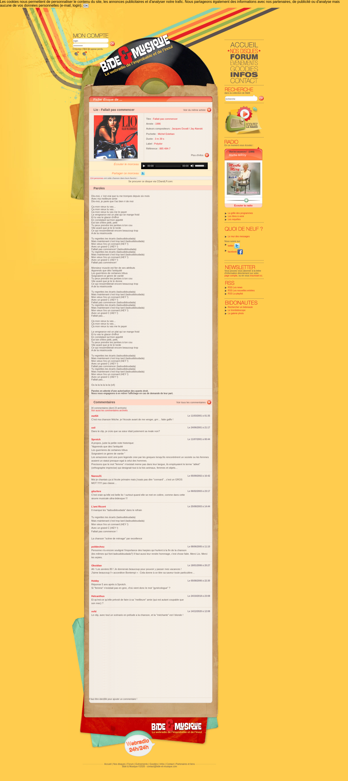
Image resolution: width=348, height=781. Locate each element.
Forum (130, 764)
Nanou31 (96, 476)
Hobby (95, 580)
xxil (93, 427)
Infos (162, 764)
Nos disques (119, 764)
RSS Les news (235, 287)
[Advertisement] (168, 20)
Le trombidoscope (237, 310)
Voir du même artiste (194, 110)
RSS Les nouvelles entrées (241, 290)
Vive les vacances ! (238, 151)
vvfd (94, 611)
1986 (158, 123)
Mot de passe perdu (93, 49)
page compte (231, 275)
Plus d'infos (197, 155)
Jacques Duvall (180, 128)
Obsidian (96, 565)
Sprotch (96, 439)
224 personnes (97, 178)
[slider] (168, 166)
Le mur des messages (239, 236)
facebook (235, 252)
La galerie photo (236, 313)
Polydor (158, 143)
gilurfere (96, 491)
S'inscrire (77, 49)
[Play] (144, 166)
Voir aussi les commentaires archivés (109, 410)
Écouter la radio (243, 205)
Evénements (141, 764)
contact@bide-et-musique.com (162, 766)
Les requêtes (234, 219)
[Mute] (192, 166)
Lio (96, 110)
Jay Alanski (196, 128)
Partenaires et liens (185, 764)
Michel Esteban (166, 134)
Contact (170, 764)
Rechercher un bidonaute (240, 307)
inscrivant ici (256, 275)
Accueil (107, 764)
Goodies (154, 764)
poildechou (98, 546)
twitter (234, 246)
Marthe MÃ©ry (237, 155)
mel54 (94, 416)
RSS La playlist (235, 293)
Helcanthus (98, 596)
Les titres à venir (236, 216)
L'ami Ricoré (98, 506)
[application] (174, 165)
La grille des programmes (240, 213)
